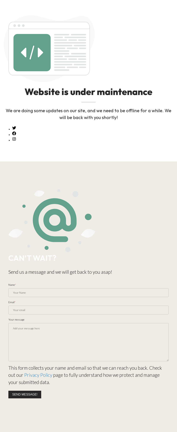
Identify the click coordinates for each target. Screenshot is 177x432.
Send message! (24, 394)
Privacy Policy (38, 375)
